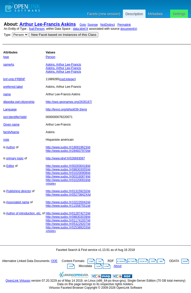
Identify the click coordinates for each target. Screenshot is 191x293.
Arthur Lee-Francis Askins (47, 24)
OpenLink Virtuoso (18, 280)
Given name (11, 124)
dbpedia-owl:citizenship (18, 102)
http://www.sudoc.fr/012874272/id (68, 213)
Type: (7, 35)
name (7, 94)
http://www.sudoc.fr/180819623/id (68, 147)
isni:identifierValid (15, 117)
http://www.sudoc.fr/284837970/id (68, 151)
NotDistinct (107, 24)
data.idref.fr (80, 29)
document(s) (128, 29)
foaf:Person (36, 29)
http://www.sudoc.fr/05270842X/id (68, 194)
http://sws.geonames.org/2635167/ (69, 102)
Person (50, 57)
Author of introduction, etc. (23, 213)
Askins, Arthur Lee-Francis (63, 64)
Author (10, 147)
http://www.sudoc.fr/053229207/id (68, 224)
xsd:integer (67, 79)
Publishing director (18, 191)
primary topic (15, 158)
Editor (10, 166)
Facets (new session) (103, 14)
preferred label (13, 87)
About (117, 266)
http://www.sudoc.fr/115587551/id (68, 206)
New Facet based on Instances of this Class (63, 35)
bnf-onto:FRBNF (14, 79)
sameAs (8, 64)
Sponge (92, 24)
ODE (54, 261)
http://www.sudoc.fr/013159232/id (68, 191)
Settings (179, 14)
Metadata (155, 14)
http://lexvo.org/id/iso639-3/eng (66, 109)
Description (134, 14)
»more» (51, 183)
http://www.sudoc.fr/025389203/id (68, 227)
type (6, 57)
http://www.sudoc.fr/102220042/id (68, 202)
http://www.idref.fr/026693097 (65, 158)
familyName (11, 132)
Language (10, 109)
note (6, 139)
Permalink (124, 24)
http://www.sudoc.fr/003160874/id (68, 176)
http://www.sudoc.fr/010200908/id (68, 173)
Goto (83, 24)
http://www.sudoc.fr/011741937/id (68, 220)
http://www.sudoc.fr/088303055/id (68, 169)
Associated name (17, 202)
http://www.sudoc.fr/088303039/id (68, 217)
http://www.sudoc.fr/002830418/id (68, 166)
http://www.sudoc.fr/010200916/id (68, 180)
